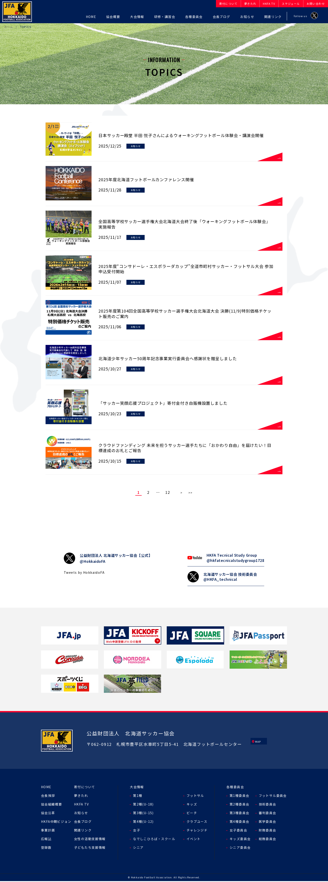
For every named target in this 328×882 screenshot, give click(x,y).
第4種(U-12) (143, 822)
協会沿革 (48, 813)
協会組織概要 (51, 805)
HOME (46, 787)
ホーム (8, 27)
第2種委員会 (239, 805)
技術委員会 (267, 805)
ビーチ (192, 813)
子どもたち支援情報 (90, 848)
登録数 (46, 848)
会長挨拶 (48, 796)
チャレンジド (197, 831)
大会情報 (137, 787)
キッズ (192, 805)
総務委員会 (267, 839)
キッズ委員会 (240, 839)
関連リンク (83, 831)
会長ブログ (83, 822)
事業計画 (48, 831)
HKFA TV (81, 805)
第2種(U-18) (143, 805)
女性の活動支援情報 (90, 839)
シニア (138, 848)
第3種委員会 (239, 813)
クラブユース (197, 822)
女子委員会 (238, 831)
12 (167, 493)
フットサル (195, 796)
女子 (136, 831)
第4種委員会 (239, 822)
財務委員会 (267, 831)
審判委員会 (267, 813)
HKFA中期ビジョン (56, 822)
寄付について (84, 787)
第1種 (137, 796)
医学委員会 (267, 822)
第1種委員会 (239, 796)
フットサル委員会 (273, 796)
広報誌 (46, 839)
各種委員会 (235, 787)
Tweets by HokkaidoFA (84, 573)
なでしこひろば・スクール (154, 839)
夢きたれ (81, 796)
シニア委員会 (240, 848)
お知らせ (81, 813)
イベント (194, 839)
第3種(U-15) (143, 813)
